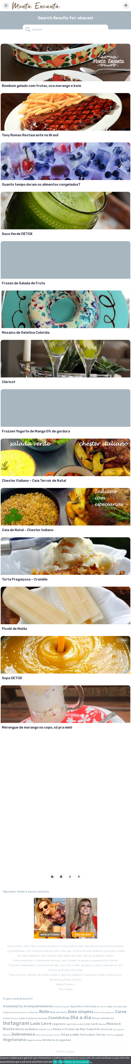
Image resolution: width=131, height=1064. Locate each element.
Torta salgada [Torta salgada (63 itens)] (115, 1034)
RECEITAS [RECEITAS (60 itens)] (106, 1029)
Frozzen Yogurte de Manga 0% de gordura (36, 431)
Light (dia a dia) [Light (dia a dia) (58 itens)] (75, 1024)
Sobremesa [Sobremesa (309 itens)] (23, 1034)
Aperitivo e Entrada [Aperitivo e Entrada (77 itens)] (83, 1006)
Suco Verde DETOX (17, 234)
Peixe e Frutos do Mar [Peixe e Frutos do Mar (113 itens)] (69, 1029)
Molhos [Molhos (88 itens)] (33, 1029)
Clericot (8, 382)
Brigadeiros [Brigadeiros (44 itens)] (108, 1012)
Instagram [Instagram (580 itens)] (16, 1023)
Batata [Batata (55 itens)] (34, 1012)
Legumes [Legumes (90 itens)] (58, 1024)
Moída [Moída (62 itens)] (42, 1029)
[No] (91, 1062)
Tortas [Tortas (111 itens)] (101, 1034)
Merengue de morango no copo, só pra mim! (37, 727)
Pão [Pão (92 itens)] (97, 1029)
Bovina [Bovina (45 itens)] (97, 1012)
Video (122, 640)
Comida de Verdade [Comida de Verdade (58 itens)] (36, 1018)
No (60, 1061)
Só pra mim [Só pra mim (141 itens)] (70, 1035)
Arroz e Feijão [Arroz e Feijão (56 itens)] (105, 1006)
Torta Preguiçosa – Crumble (25, 579)
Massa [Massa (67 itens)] (102, 1024)
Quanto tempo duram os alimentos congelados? (41, 184)
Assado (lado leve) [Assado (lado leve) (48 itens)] (20, 1012)
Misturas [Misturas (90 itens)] (21, 1029)
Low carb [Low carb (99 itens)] (91, 1024)
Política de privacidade (76, 1061)
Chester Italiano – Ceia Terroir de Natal (34, 481)
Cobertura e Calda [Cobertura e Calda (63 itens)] (14, 1018)
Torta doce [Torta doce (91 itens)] (87, 1034)
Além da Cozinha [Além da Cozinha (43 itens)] (62, 1007)
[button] (6, 5)
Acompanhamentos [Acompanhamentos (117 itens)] (39, 1006)
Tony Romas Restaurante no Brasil (30, 135)
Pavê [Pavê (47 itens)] (49, 1029)
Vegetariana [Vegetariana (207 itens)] (14, 1039)
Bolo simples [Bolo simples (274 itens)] (80, 1011)
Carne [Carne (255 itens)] (121, 1011)
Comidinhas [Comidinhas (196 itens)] (59, 1018)
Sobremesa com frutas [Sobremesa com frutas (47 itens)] (48, 1035)
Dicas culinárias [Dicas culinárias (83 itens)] (103, 1018)
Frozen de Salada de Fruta (23, 283)
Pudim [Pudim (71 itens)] (90, 1029)
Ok (55, 1061)
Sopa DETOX (12, 678)
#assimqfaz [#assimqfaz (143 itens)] (13, 1006)
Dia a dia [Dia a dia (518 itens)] (80, 1017)
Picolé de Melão (14, 629)
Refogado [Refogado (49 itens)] (118, 1029)
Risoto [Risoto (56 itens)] (7, 1035)
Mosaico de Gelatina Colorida (25, 332)
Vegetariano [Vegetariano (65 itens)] (33, 1040)
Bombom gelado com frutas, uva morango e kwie (41, 86)
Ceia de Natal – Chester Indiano (27, 530)
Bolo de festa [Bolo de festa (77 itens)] (58, 1012)
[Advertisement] (65, 759)
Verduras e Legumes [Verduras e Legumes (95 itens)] (56, 1040)
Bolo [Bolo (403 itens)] (44, 1011)
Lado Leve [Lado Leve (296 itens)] (40, 1023)
